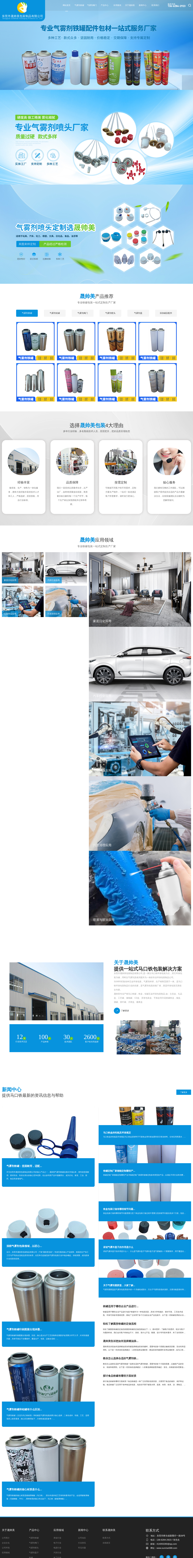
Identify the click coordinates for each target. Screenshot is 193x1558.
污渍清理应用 (102, 845)
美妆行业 (57, 1538)
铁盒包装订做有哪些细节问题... (119, 1209)
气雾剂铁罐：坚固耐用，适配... (24, 1166)
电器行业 (57, 1548)
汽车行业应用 (102, 696)
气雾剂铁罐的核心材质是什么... (24, 1489)
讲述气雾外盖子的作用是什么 (118, 1247)
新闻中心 (143, 5)
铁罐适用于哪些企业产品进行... (120, 1306)
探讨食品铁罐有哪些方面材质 (119, 1376)
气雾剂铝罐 (55, 313)
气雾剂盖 (138, 313)
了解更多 (125, 1011)
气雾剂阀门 (92, 5)
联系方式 (106, 1538)
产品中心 (104, 5)
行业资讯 (82, 1543)
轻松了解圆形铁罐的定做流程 (119, 1323)
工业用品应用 (102, 770)
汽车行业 (57, 1552)
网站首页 (66, 5)
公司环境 (6, 1548)
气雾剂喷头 (110, 313)
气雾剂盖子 (34, 1552)
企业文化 (6, 1543)
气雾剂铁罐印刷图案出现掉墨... (24, 1329)
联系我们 (155, 5)
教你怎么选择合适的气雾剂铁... (120, 1358)
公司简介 (6, 1538)
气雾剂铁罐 (79, 5)
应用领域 (6, 1552)
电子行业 (57, 1543)
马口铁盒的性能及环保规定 (117, 1133)
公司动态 (82, 1538)
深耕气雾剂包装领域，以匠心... (24, 1246)
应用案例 (117, 5)
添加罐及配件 (166, 313)
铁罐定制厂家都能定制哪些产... (119, 1171)
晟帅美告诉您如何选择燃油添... (120, 1341)
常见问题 (82, 1548)
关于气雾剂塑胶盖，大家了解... (119, 1285)
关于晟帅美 (130, 5)
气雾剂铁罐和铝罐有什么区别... (24, 1409)
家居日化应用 (102, 621)
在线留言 (106, 1543)
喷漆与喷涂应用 (103, 919)
